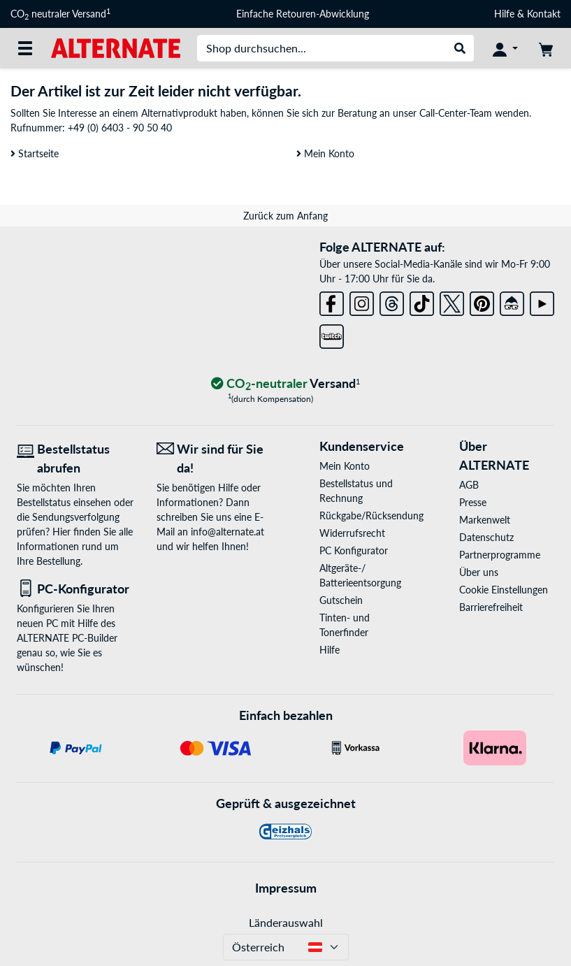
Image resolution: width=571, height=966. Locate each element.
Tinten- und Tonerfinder (344, 625)
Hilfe (504, 14)
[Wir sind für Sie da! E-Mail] (216, 458)
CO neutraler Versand (60, 14)
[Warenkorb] (546, 48)
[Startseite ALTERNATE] (115, 47)
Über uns (478, 572)
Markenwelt (484, 520)
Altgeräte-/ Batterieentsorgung (360, 575)
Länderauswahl (286, 922)
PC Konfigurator (353, 550)
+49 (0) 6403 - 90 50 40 (120, 128)
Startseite (34, 153)
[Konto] (505, 48)
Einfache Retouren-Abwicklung (302, 14)
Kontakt (544, 14)
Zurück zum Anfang (285, 216)
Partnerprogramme (499, 555)
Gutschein (341, 600)
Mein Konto (325, 153)
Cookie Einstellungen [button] (503, 590)
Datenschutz (486, 537)
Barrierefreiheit (491, 607)
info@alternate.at (227, 532)
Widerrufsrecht (352, 533)
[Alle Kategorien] (25, 48)
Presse (472, 502)
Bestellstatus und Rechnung (356, 490)
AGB (469, 485)
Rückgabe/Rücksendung (366, 515)
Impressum (286, 887)
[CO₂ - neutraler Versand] (286, 384)
